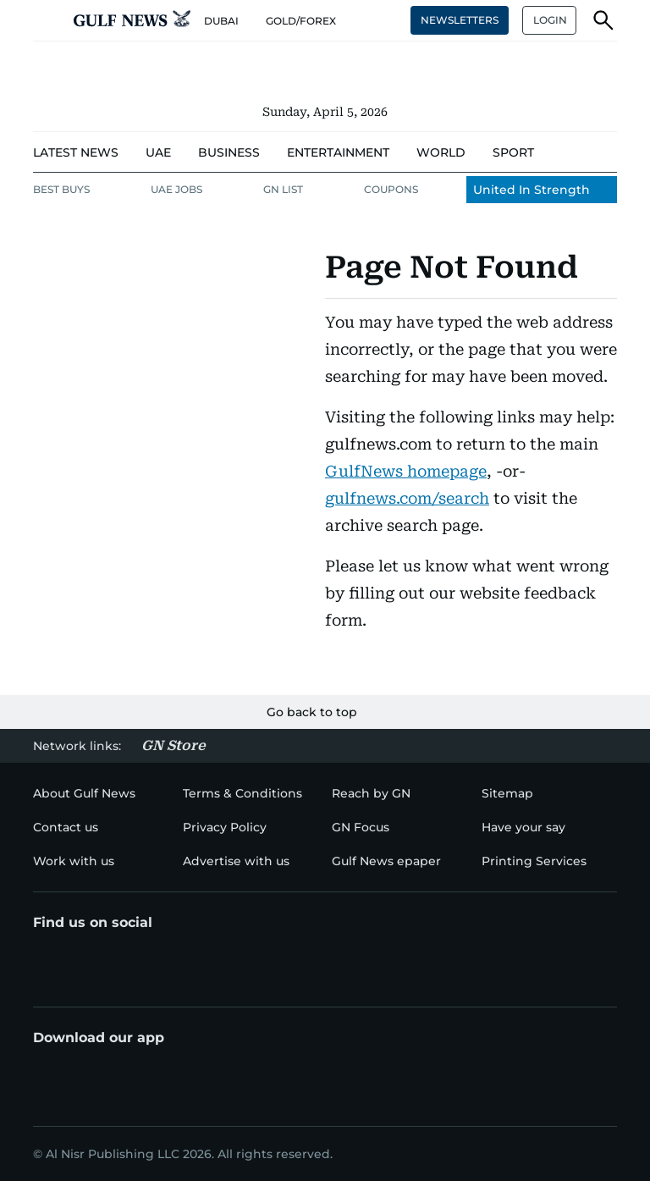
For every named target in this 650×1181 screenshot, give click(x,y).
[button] (46, 20)
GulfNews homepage (406, 471)
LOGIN (550, 20)
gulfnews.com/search (407, 498)
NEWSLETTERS (460, 20)
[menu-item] (75, 153)
